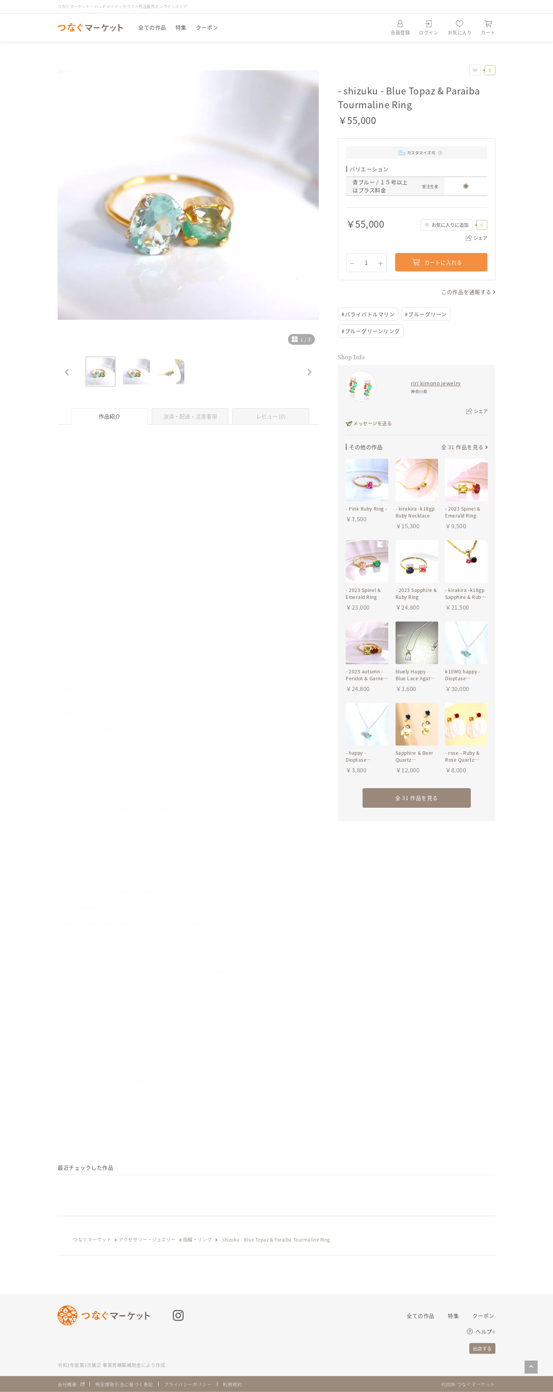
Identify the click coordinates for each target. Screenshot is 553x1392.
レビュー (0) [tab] (271, 416)
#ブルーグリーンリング (370, 331)
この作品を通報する (466, 292)
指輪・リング (197, 1239)
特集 (181, 27)
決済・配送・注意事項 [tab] (190, 416)
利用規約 (232, 1384)
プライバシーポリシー (188, 1384)
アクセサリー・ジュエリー (147, 1239)
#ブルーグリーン (426, 314)
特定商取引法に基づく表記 (124, 1384)
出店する (482, 1348)
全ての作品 (152, 27)
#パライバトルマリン (368, 314)
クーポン (207, 27)
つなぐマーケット (92, 1239)
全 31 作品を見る (462, 447)
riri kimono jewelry (436, 383)
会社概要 (67, 1384)
